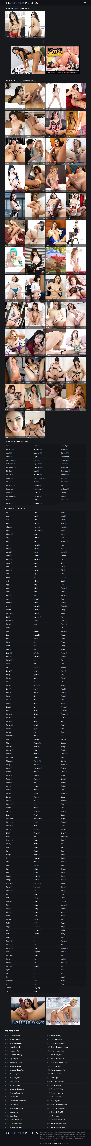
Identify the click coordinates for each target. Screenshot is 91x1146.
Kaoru (37, 606)
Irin (8, 977)
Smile (64, 775)
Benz (9, 671)
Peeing (37, 493)
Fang (8, 855)
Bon (8, 689)
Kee (35, 628)
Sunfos (64, 822)
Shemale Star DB (57, 1112)
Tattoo (65, 475)
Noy (63, 530)
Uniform (65, 489)
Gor (8, 930)
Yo (63, 959)
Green (9, 941)
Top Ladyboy (14, 1058)
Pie (62, 660)
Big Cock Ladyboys (57, 1081)
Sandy (64, 750)
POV (36, 500)
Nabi (36, 869)
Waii (63, 916)
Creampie (11, 489)
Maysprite (38, 768)
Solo (64, 464)
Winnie (64, 941)
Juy (35, 595)
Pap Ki (64, 613)
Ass (9, 453)
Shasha (64, 768)
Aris (8, 592)
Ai (7, 523)
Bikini (9, 478)
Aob (8, 581)
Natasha (37, 930)
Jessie (36, 552)
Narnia (36, 919)
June (36, 592)
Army (9, 599)
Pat (63, 628)
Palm (63, 592)
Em (8, 837)
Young (65, 500)
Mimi (36, 808)
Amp (8, 556)
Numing (64, 541)
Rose (64, 732)
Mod (36, 844)
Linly (36, 710)
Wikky (63, 934)
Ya (62, 945)
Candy (9, 725)
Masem (37, 761)
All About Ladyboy (16, 1127)
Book (8, 696)
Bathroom (11, 464)
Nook (63, 523)
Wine (64, 937)
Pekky (63, 646)
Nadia (37, 876)
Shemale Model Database (60, 1047)
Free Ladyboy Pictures (54, 1143)
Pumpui (64, 714)
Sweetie (64, 837)
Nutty (64, 552)
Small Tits (66, 460)
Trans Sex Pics (56, 1097)
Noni (63, 512)
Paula (63, 635)
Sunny (64, 826)
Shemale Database (58, 1108)
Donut (9, 822)
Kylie (36, 671)
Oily (63, 570)
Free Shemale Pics (57, 1043)
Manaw (37, 743)
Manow (37, 746)
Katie (36, 624)
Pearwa (65, 642)
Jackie (9, 988)
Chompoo (10, 757)
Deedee (9, 804)
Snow (63, 779)
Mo (35, 837)
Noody (64, 520)
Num (63, 538)
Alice (9, 527)
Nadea (36, 873)
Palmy (64, 595)
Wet (63, 496)
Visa (63, 912)
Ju (35, 577)
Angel (9, 563)
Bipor (8, 678)
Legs (36, 471)
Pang (63, 610)
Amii (8, 548)
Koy (35, 660)
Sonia (63, 797)
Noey (36, 977)
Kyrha (36, 674)
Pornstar (38, 496)
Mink (36, 822)
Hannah (9, 955)
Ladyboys (54, 1078)
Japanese (39, 467)
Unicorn (64, 901)
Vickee (64, 905)
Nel (35, 945)
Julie (36, 588)
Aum (9, 602)
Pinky (64, 671)
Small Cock (66, 457)
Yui (63, 973)
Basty (9, 631)
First (8, 873)
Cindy (9, 765)
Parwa (64, 624)
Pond (64, 689)
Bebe (8, 646)
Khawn (37, 638)
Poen (63, 678)
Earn (8, 829)
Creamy (10, 783)
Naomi (36, 912)
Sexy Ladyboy (56, 1036)
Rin (62, 721)
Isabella (9, 981)
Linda (36, 707)
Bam (8, 624)
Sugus (64, 819)
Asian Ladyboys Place (59, 1124)
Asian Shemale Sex (16, 1120)
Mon (36, 851)
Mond (37, 855)
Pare (63, 617)
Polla (63, 682)
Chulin (9, 761)
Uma (63, 894)
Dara (8, 793)
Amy (9, 559)
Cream (9, 779)
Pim (63, 664)
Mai (35, 732)
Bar (8, 628)
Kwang (37, 667)
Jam (36, 516)
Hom (8, 963)
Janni (36, 523)
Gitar (8, 916)
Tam (63, 851)
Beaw (9, 642)
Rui (63, 736)
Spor (63, 808)
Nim (36, 963)
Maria (36, 757)
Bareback (11, 460)
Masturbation (40, 478)
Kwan (36, 664)
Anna (9, 570)
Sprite (63, 815)
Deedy (9, 808)
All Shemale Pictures (17, 1039)
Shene (64, 772)
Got (8, 934)
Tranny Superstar (57, 1093)
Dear (8, 801)
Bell (8, 656)
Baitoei (9, 610)
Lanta (37, 685)
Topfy (63, 887)
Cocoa (9, 772)
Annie (9, 574)
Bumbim (10, 714)
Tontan (64, 883)
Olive (63, 574)
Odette (64, 556)
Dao (8, 790)
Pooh (63, 696)
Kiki (35, 642)
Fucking (38, 453)
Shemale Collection (16, 1108)
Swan (64, 833)
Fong (8, 880)
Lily (36, 700)
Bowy (8, 703)
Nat (35, 923)
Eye (8, 847)
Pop (63, 700)
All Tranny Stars (56, 1074)
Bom (8, 685)
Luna (36, 725)
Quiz (63, 718)
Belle (8, 664)
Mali (36, 736)
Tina (63, 876)
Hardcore (38, 460)
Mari (36, 754)
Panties (37, 485)
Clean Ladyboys (56, 1085)
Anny (8, 577)
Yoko (64, 963)
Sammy (65, 743)
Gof (8, 923)
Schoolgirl (65, 446)
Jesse (36, 548)
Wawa (64, 923)
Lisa (36, 718)
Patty (64, 631)
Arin (8, 588)
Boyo (8, 707)
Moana (37, 840)
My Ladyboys (55, 1101)
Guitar (9, 945)
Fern (9, 869)
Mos (36, 865)
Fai (8, 851)
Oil (63, 566)
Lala (36, 682)
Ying (63, 955)
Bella (9, 660)
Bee (8, 649)
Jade (36, 512)
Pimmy (64, 667)
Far (8, 858)
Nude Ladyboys (15, 1074)
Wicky (64, 930)
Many (37, 750)
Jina (36, 563)
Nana (36, 894)
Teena (64, 865)
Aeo (8, 520)
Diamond (10, 819)
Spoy (63, 811)
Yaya (63, 952)
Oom (63, 584)
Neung (36, 955)
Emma (9, 840)
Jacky (9, 991)
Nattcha (37, 934)
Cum (9, 493)
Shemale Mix (55, 1066)
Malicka (37, 739)
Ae (8, 512)
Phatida (64, 649)
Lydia (36, 728)
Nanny (37, 909)
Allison (9, 534)
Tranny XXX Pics (57, 1089)
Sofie (63, 790)
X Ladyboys (14, 1116)
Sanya (64, 754)
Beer (9, 653)
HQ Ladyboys (55, 1116)
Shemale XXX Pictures (59, 1104)
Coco (9, 768)
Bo (7, 682)
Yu (62, 970)
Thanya (64, 869)
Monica (37, 858)
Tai (62, 847)
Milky (36, 804)
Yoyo (64, 966)
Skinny (65, 453)
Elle (8, 833)
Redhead (38, 503)
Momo (36, 847)
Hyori (9, 970)
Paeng (64, 588)
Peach (64, 638)
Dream (9, 826)
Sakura (64, 739)
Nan (36, 891)
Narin (36, 916)
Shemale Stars (15, 1036)
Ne (36, 941)
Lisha (36, 721)
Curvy (9, 500)
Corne (9, 775)
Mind (36, 815)
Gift (8, 898)
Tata (63, 862)
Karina (37, 610)
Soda (64, 783)
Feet (36, 446)
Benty (9, 667)
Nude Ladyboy (15, 1078)
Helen (9, 959)
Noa (36, 973)
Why (63, 927)
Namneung (38, 887)
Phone (64, 653)
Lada (36, 678)
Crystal (9, 786)
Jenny (37, 545)
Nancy (37, 898)
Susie (63, 829)
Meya (36, 790)
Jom (36, 566)
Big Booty (11, 467)
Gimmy (9, 909)
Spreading (66, 467)
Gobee (9, 919)
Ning (36, 966)
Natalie (37, 927)
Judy (36, 584)
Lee (36, 689)
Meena (37, 779)
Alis (8, 530)
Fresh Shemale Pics (58, 1120)
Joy (35, 574)
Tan (63, 855)
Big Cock (10, 471)
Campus (9, 721)
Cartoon (10, 736)
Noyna (64, 534)
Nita (36, 970)
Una (63, 898)
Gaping (37, 457)
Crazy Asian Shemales (18, 1101)
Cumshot (11, 496)
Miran (37, 833)
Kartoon (37, 617)
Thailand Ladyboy (16, 1055)
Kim (35, 646)
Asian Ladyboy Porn (58, 1127)
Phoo (63, 656)
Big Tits (10, 475)
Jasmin (37, 527)
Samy (63, 746)
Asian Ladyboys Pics (58, 1070)
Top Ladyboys (14, 1104)
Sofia (63, 786)
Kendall (37, 635)
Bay (8, 635)
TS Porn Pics (14, 1097)
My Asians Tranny (16, 1062)
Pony (63, 692)
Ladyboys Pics (15, 1051)
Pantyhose (38, 489)
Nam (36, 880)
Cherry (9, 750)
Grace (9, 937)
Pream (64, 707)
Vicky (63, 909)
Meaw (36, 772)
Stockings (65, 471)
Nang (36, 901)
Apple (9, 584)
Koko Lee (37, 656)
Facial (9, 503)
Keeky (36, 631)
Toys (64, 485)
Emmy (9, 844)
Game (9, 887)
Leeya (37, 692)
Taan (63, 840)
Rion (63, 728)
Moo (36, 862)
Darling (9, 797)
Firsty (8, 876)
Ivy (7, 984)
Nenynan (37, 952)
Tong (63, 880)
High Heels (38, 464)
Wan (63, 919)
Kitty (36, 653)
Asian (10, 449)
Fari (8, 862)
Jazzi (36, 538)
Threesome (66, 482)
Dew (8, 815)
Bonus (9, 692)
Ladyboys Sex (14, 1112)
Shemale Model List (58, 1058)
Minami (37, 811)
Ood (63, 581)
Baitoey (9, 613)
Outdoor (37, 482)
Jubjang (37, 581)
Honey (9, 966)
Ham (8, 952)
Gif (8, 894)
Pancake (64, 606)
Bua (8, 710)
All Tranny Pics (15, 1085)
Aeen (8, 516)
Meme (36, 786)
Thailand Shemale (16, 1124)
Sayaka (64, 761)
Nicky (36, 959)
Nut (63, 548)
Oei (63, 559)
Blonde (9, 482)
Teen (64, 478)
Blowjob (10, 485)
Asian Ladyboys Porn (17, 1070)
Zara (63, 984)
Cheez (9, 746)
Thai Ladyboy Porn (57, 1051)
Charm (9, 743)
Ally (8, 538)
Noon (64, 527)
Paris (64, 620)
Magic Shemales (15, 1047)
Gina (8, 912)
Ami (8, 545)
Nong (36, 991)
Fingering (38, 449)
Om (63, 577)
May (36, 765)
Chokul (9, 754)
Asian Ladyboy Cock (17, 1089)
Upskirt (64, 493)
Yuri (63, 981)
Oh (62, 563)
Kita (35, 649)
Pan (63, 602)
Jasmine (38, 530)
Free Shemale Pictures (59, 1062)
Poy (63, 703)
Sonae (64, 793)
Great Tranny (14, 1081)
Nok (35, 984)
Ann (8, 566)
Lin (35, 703)
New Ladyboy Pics (16, 1043)
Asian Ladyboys (15, 1066)
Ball (8, 617)
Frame (9, 883)
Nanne (36, 905)
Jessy (36, 556)
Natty (36, 937)
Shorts (64, 449)
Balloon (9, 620)
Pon (63, 685)
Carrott (9, 732)
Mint (36, 829)
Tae (63, 844)
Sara (63, 757)
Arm (8, 595)
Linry (36, 714)
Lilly (35, 696)
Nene (36, 948)
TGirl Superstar (56, 1039)
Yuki (63, 977)
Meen (36, 775)
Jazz (36, 534)
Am (8, 541)
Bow (8, 700)
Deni (8, 811)
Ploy (63, 674)
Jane (36, 520)
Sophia (64, 801)
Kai (36, 602)
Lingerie (38, 475)
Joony (36, 570)
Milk (36, 801)
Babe (9, 457)
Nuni (63, 545)
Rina (63, 725)
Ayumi (9, 606)
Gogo (8, 927)
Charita (9, 739)
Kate (36, 620)
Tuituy (64, 891)
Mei (35, 783)
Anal (9, 446)
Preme (64, 710)
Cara (8, 728)
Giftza (9, 901)
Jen (35, 541)
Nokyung (37, 988)
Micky (36, 797)
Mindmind (38, 819)
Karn (36, 613)
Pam (63, 599)
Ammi (9, 552)
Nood (63, 516)
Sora (63, 804)
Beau (8, 638)
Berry (8, 674)
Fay (8, 865)
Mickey (37, 793)
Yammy (64, 948)
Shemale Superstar (16, 1093)
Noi (35, 981)
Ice (8, 973)
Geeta (9, 891)
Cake (8, 718)
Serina (64, 765)
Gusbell (9, 948)
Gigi (8, 905)
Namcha (37, 883)
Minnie (36, 826)
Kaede (36, 599)
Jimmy (37, 559)
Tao (63, 858)
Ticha (64, 873)
